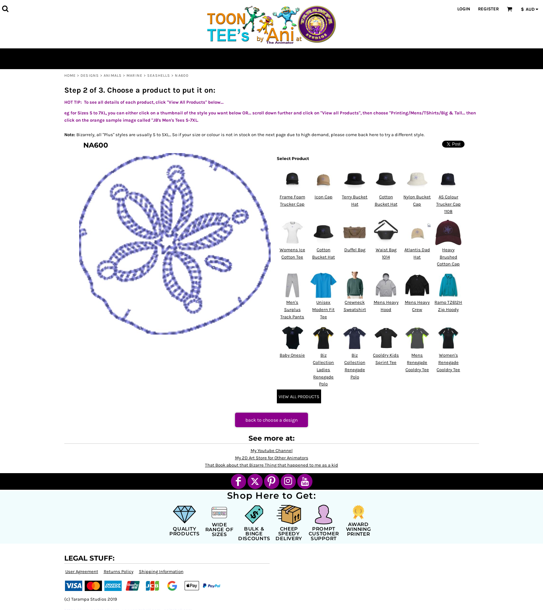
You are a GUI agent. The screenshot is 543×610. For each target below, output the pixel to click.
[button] (5, 8)
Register (488, 8)
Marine (134, 75)
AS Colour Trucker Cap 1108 (448, 204)
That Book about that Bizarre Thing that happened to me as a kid (271, 465)
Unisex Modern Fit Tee (323, 309)
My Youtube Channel (272, 450)
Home (70, 75)
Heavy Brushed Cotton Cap (448, 257)
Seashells (158, 75)
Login (463, 8)
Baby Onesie (292, 355)
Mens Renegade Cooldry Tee (417, 362)
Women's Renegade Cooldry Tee (448, 362)
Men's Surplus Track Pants (292, 309)
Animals (113, 75)
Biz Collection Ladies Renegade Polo (323, 369)
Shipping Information (161, 571)
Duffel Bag (354, 249)
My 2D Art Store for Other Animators (271, 457)
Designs (90, 75)
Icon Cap (324, 196)
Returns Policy (118, 571)
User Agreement (81, 571)
